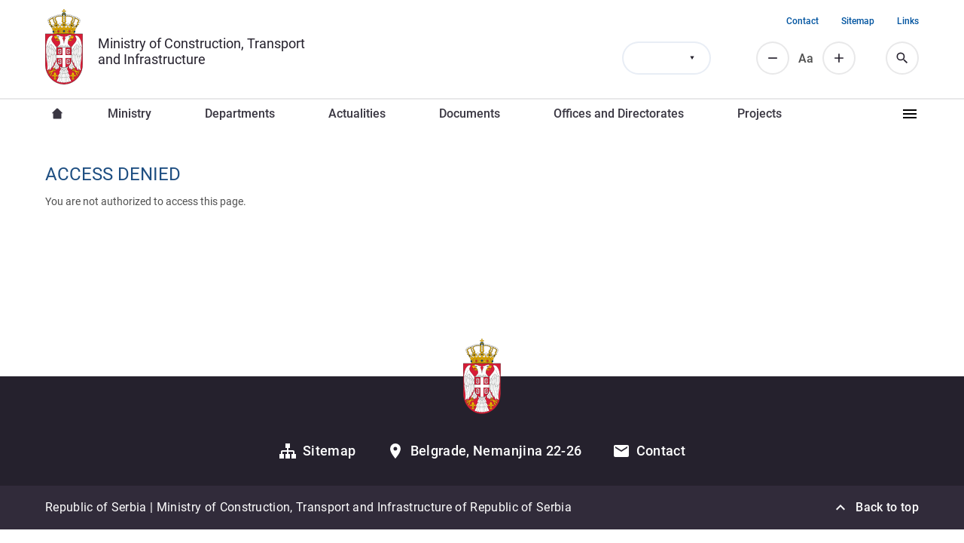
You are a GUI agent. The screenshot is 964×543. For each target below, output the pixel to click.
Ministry (129, 113)
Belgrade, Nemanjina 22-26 (496, 451)
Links (908, 21)
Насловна (57, 114)
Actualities (357, 113)
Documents (469, 113)
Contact (802, 21)
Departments (240, 113)
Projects (759, 113)
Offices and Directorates (619, 113)
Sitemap (857, 21)
